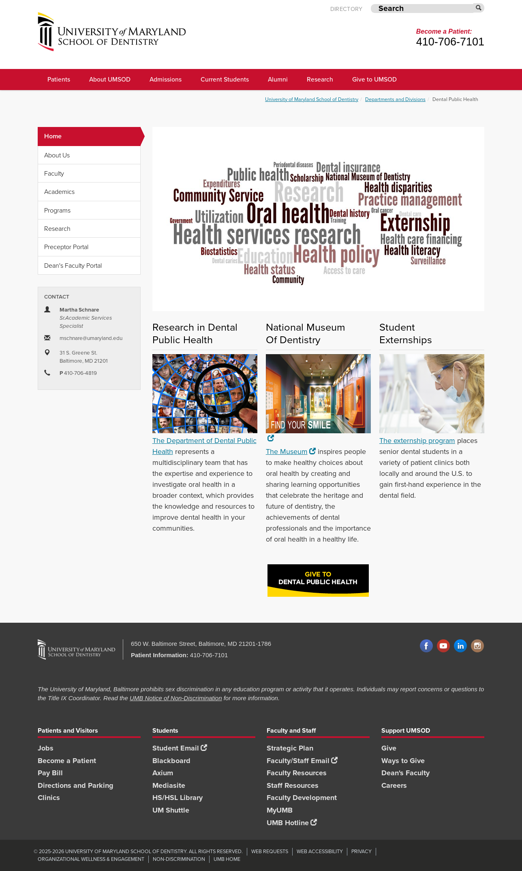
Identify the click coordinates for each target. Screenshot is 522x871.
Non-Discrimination (179, 859)
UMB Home (227, 859)
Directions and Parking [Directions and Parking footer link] (75, 785)
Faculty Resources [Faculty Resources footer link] (297, 773)
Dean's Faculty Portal (73, 265)
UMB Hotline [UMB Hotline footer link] (292, 822)
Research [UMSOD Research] (320, 79)
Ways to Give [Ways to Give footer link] (403, 760)
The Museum (291, 451)
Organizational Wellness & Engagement (91, 859)
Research (57, 228)
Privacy (361, 851)
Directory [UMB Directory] (346, 9)
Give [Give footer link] (388, 748)
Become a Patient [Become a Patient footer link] (67, 760)
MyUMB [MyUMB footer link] (280, 810)
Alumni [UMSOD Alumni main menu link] (278, 79)
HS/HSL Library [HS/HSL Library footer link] (177, 797)
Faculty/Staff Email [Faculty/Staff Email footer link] (302, 760)
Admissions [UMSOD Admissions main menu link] (166, 79)
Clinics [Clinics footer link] (49, 797)
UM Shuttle (170, 810)
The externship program (417, 440)
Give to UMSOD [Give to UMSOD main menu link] (374, 79)
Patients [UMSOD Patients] (58, 79)
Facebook (426, 646)
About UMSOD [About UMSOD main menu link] (109, 79)
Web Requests (269, 851)
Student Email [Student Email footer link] (179, 748)
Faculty (54, 173)
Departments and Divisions (395, 99)
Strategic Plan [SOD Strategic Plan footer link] (290, 748)
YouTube (443, 646)
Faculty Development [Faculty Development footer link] (302, 797)
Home (92, 136)
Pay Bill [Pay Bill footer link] (50, 773)
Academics (59, 191)
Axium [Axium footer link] (162, 773)
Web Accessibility (320, 851)
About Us (57, 155)
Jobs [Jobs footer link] (45, 748)
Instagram (477, 646)
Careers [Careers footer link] (394, 785)
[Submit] (479, 8)
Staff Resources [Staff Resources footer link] (293, 785)
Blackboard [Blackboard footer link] (171, 760)
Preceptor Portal (66, 246)
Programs (57, 210)
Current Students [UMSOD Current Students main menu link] (225, 79)
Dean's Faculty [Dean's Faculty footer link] (405, 773)
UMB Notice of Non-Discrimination (176, 698)
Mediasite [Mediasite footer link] (168, 785)
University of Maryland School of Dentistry (311, 99)
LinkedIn (460, 646)
